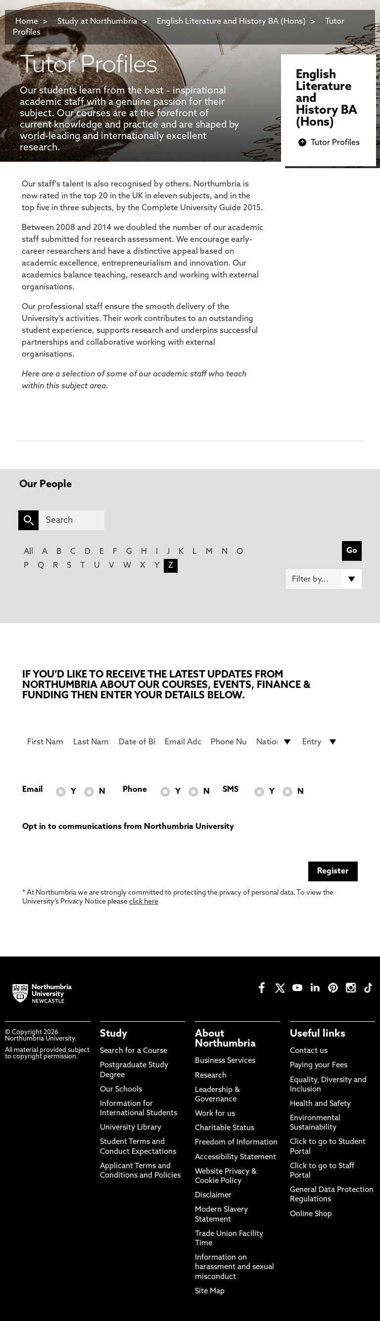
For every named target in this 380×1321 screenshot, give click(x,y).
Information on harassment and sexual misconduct (234, 1267)
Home (26, 22)
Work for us (215, 1114)
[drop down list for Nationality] (274, 742)
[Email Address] (183, 742)
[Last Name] (91, 742)
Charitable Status (224, 1128)
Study (113, 1034)
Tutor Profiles (335, 143)
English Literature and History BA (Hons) (231, 22)
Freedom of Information (236, 1142)
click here (143, 902)
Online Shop (311, 1214)
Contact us (309, 1051)
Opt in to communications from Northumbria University (128, 827)
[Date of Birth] (137, 742)
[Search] (71, 520)
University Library (130, 1128)
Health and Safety (320, 1104)
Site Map (210, 1291)
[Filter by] (324, 579)
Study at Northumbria (97, 22)
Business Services (225, 1061)
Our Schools (121, 1089)
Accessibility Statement (235, 1157)
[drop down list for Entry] (320, 742)
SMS (230, 790)
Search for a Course (133, 1051)
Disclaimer (213, 1195)
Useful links (317, 1034)
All (28, 552)
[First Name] (45, 742)
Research (211, 1076)
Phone (135, 790)
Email (32, 790)
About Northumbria (225, 1039)
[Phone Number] (229, 742)
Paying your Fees (318, 1065)
